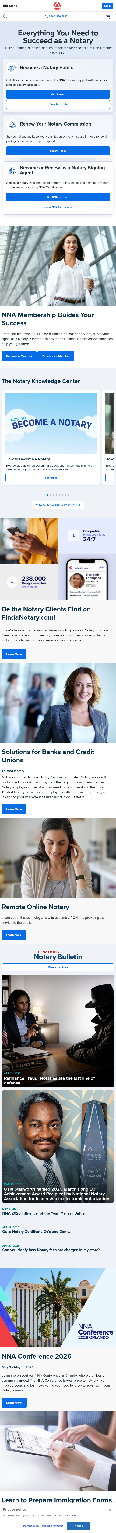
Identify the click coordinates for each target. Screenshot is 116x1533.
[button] (47, 495)
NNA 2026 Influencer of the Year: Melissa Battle (43, 1213)
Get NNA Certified (58, 197)
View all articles (58, 967)
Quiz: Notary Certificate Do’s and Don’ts (36, 1231)
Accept (79, 1525)
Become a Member (19, 356)
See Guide (51, 477)
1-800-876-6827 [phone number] (58, 16)
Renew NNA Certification (58, 207)
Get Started (58, 94)
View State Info (58, 104)
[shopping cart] (96, 16)
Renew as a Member (56, 356)
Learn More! (14, 1403)
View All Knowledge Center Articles (58, 504)
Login (107, 5)
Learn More (14, 654)
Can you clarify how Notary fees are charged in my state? (51, 1250)
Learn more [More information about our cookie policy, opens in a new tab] (70, 1515)
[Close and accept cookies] (110, 1509)
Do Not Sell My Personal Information (43, 1525)
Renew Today (58, 150)
